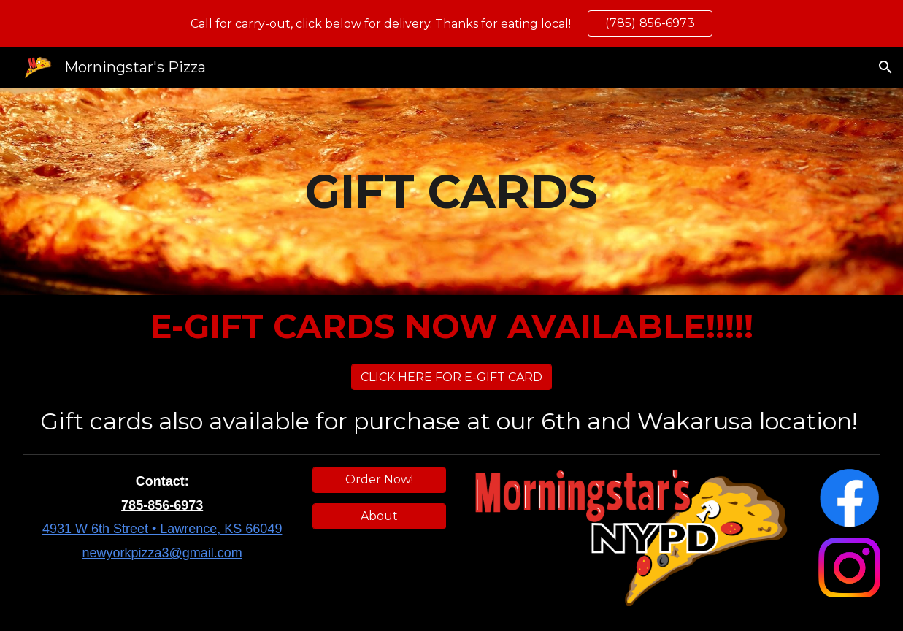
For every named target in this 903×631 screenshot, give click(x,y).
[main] (452, 192)
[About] (379, 516)
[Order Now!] (379, 479)
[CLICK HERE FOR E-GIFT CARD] (451, 377)
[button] (885, 67)
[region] (451, 23)
